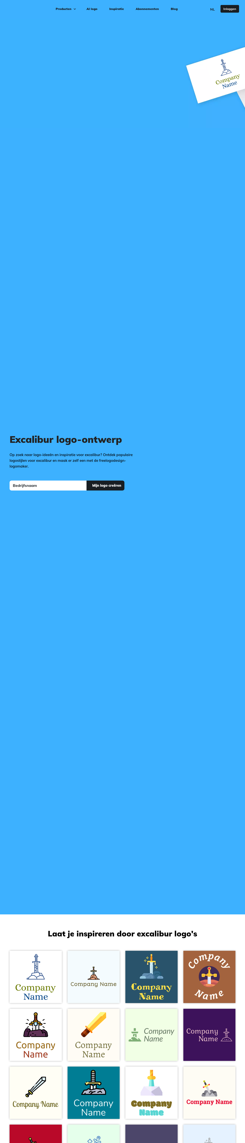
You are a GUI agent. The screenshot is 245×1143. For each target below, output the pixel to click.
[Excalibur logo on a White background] (151, 1093)
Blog (174, 9)
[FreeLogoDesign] (28, 8)
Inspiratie (116, 9)
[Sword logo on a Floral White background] (209, 1093)
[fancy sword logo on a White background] (36, 977)
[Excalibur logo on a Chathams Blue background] (151, 977)
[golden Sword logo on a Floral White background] (94, 1035)
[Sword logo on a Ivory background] (36, 1093)
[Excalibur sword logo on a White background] (36, 1035)
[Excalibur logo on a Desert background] (209, 977)
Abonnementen (147, 9)
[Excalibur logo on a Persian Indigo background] (209, 1035)
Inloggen (229, 9)
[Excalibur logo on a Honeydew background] (151, 1035)
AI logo (92, 9)
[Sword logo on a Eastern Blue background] (94, 1093)
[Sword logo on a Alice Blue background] (94, 977)
